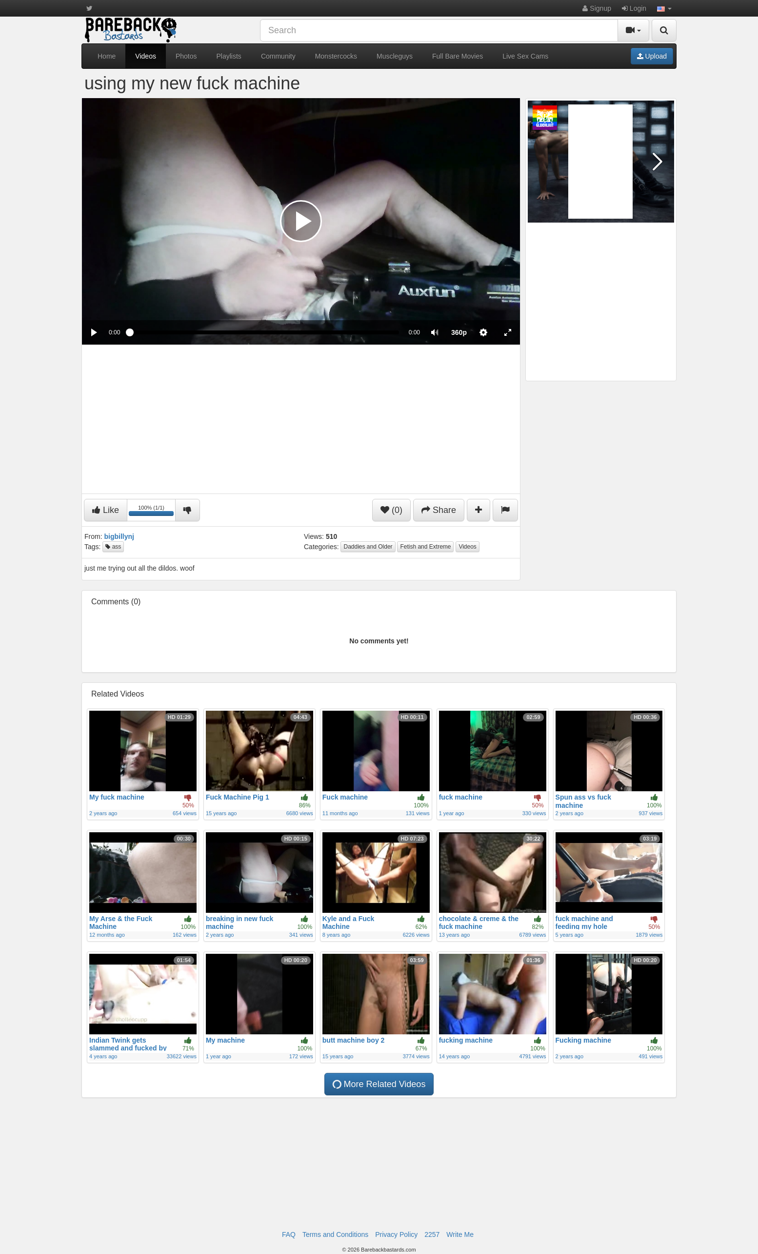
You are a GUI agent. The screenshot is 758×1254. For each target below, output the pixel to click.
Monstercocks (336, 56)
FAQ (289, 1234)
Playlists (229, 56)
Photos (186, 56)
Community (278, 56)
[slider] (264, 332)
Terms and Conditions (335, 1234)
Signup (596, 8)
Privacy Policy (396, 1234)
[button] (664, 8)
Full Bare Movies (457, 56)
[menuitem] (459, 332)
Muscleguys (395, 56)
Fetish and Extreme (425, 546)
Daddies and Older (367, 546)
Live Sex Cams (525, 56)
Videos (145, 56)
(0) (391, 510)
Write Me (460, 1234)
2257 (431, 1234)
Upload (652, 56)
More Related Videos (378, 1084)
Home (107, 56)
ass (113, 546)
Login (634, 8)
